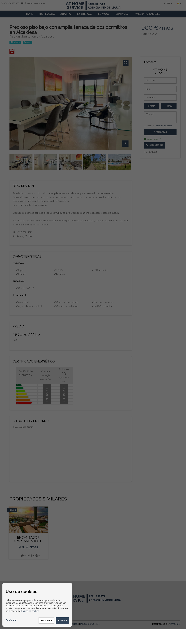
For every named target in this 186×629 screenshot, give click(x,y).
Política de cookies (30, 611)
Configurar (11, 620)
